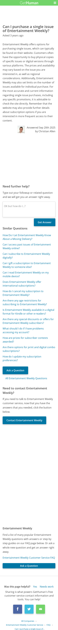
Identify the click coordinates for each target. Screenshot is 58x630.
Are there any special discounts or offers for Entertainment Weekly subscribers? (28, 321)
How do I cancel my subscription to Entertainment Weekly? (23, 293)
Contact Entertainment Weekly (24, 420)
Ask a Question (15, 370)
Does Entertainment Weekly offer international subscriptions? (22, 283)
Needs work (47, 586)
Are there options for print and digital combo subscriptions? (29, 349)
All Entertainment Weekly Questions (26, 378)
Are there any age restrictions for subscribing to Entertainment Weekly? (25, 302)
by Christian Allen (45, 131)
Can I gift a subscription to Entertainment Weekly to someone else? (27, 265)
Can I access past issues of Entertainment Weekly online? (27, 246)
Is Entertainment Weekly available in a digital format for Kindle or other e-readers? (28, 311)
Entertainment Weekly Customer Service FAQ (29, 557)
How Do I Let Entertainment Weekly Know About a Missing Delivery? (27, 237)
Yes (35, 586)
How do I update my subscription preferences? (22, 358)
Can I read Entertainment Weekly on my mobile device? (26, 274)
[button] (55, 3)
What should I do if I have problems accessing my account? (23, 330)
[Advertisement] (29, 158)
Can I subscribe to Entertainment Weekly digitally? (26, 255)
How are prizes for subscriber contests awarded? (25, 339)
